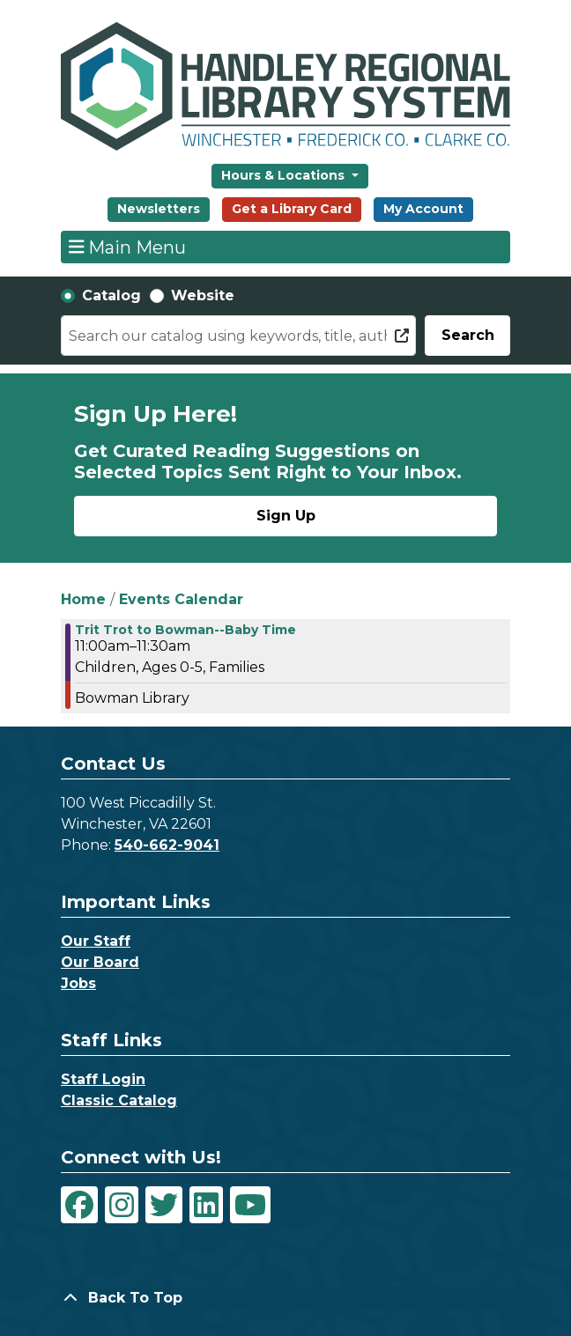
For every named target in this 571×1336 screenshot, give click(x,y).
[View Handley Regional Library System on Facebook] (79, 1204)
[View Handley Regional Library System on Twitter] (163, 1204)
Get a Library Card (292, 209)
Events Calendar (181, 599)
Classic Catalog (119, 1100)
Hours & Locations (284, 175)
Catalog (111, 295)
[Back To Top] (285, 1298)
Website (202, 295)
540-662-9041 (167, 845)
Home (83, 599)
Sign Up (285, 515)
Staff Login (103, 1079)
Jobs (78, 983)
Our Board (100, 962)
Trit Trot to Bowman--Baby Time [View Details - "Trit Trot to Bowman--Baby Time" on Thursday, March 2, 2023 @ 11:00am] (185, 630)
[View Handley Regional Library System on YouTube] (250, 1204)
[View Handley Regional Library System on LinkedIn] (206, 1204)
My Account (423, 209)
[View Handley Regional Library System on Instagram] (121, 1204)
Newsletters (158, 209)
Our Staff (95, 941)
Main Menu (128, 246)
